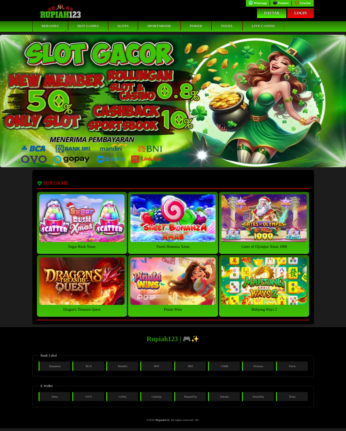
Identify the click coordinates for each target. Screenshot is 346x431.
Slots (123, 26)
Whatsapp (258, 3)
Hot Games (88, 26)
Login (300, 13)
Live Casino (263, 26)
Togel (227, 26)
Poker (196, 26)
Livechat (302, 3)
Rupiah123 (162, 419)
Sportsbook (159, 26)
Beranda (50, 26)
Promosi (281, 3)
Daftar (271, 13)
